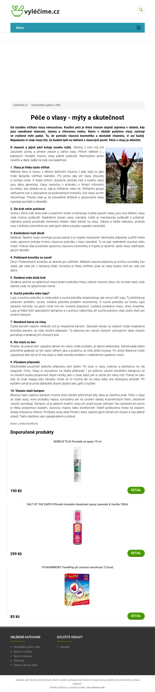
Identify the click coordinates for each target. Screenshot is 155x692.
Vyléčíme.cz (20, 105)
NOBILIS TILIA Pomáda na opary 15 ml (77, 441)
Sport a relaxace (23, 656)
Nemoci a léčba (23, 651)
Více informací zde (95, 687)
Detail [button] (136, 490)
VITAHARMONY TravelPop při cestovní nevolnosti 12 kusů (77, 567)
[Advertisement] (77, 72)
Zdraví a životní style (25, 665)
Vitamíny (19, 660)
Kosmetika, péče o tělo (27, 646)
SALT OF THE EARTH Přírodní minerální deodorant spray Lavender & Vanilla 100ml (77, 504)
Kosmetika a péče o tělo (46, 105)
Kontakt (64, 646)
